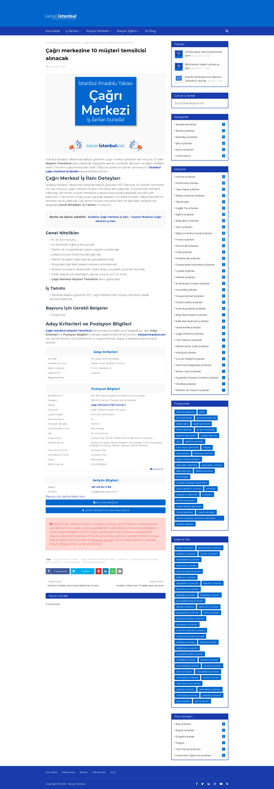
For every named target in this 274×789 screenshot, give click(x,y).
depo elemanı (183, 470)
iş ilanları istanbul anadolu (144, 559)
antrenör (211, 488)
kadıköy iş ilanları (185, 642)
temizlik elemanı (185, 411)
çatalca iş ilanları (185, 689)
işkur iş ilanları (53, 562)
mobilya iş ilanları (200, 352)
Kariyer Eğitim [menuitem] (127, 31)
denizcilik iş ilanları (200, 245)
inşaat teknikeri (206, 512)
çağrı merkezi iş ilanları (65, 559)
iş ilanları (122, 559)
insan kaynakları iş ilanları (200, 308)
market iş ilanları (200, 277)
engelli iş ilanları (200, 736)
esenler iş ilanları (185, 606)
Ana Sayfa (51, 42)
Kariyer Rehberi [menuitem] (97, 31)
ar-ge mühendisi (206, 429)
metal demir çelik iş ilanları (200, 346)
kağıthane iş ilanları (187, 648)
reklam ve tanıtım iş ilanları (200, 390)
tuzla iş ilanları (211, 677)
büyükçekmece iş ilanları (189, 600)
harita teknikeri (184, 512)
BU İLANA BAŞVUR (107, 502)
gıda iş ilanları (200, 252)
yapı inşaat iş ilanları (200, 189)
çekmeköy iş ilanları (210, 689)
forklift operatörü (185, 500)
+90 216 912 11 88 (101, 487)
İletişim (84, 772)
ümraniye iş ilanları (187, 695)
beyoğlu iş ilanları (186, 594)
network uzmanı (203, 453)
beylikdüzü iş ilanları (187, 589)
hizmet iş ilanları (200, 176)
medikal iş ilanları (200, 383)
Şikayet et (156, 469)
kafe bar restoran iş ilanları (200, 321)
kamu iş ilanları (200, 149)
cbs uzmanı (182, 453)
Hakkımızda (68, 772)
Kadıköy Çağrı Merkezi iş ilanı (108, 216)
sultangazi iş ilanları (187, 677)
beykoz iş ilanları (212, 583)
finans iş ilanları (200, 239)
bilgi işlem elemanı (186, 465)
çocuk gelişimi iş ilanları (200, 358)
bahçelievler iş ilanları (188, 559)
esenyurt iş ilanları (209, 606)
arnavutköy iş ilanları (209, 547)
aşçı (178, 441)
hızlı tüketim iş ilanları (200, 339)
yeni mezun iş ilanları (200, 749)
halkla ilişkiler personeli (188, 506)
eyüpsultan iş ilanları (187, 612)
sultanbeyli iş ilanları (208, 671)
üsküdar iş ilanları (211, 695)
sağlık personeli (201, 423)
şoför (202, 411)
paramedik (182, 476)
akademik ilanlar (200, 124)
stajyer (200, 742)
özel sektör (200, 155)
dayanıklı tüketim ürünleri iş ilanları (200, 377)
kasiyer (207, 447)
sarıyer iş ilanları (212, 665)
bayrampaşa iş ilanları (188, 571)
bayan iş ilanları (200, 730)
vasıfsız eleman (209, 435)
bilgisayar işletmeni (187, 494)
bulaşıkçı (207, 494)
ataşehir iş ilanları (186, 553)
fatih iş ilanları (211, 612)
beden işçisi (182, 423)
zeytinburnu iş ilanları (188, 683)
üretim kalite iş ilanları (200, 302)
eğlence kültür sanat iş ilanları (200, 233)
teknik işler (200, 201)
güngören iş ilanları (187, 624)
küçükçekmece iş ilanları (189, 653)
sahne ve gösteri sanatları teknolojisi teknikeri (195, 519)
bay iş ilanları (200, 723)
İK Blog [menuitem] (150, 31)
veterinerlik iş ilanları (200, 327)
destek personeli (204, 470)
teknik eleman (184, 429)
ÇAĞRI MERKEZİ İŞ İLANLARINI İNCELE (107, 510)
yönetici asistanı (185, 524)
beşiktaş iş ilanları (210, 594)
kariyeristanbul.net (152, 334)
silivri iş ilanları (184, 671)
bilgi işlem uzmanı (212, 465)
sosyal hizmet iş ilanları (200, 295)
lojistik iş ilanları (200, 270)
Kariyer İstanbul (77, 783)
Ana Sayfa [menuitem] (53, 31)
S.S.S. (113, 772)
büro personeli (184, 417)
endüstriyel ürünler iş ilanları (200, 283)
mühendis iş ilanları (200, 183)
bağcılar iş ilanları (186, 577)
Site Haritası (99, 772)
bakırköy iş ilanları (186, 565)
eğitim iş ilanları (200, 214)
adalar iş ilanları (185, 547)
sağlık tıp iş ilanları (200, 208)
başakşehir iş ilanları (187, 583)
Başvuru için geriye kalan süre (65, 496)
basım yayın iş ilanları (200, 371)
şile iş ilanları (183, 701)
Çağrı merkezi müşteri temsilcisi (69, 330)
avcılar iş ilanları (209, 553)
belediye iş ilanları (200, 136)
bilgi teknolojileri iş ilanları (200, 314)
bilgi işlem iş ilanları (200, 220)
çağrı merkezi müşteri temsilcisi (98, 559)
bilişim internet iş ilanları (200, 195)
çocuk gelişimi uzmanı (188, 488)
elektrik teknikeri (194, 441)
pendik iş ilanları (209, 659)
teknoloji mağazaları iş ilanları (200, 365)
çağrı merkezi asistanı (188, 459)
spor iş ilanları (200, 226)
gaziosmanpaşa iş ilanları (190, 618)
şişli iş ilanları (202, 701)
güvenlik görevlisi (206, 417)
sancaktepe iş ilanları (70, 42)
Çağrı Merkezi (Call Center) (108, 404)
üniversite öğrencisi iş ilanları (200, 755)
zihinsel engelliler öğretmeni (191, 482)
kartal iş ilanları (72, 562)
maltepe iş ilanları (186, 659)
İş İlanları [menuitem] (71, 31)
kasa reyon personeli (187, 447)
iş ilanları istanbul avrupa (190, 636)
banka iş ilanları (200, 130)
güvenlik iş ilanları (200, 289)
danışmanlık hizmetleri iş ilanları (200, 264)
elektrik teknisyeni (186, 435)
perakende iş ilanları (200, 258)
